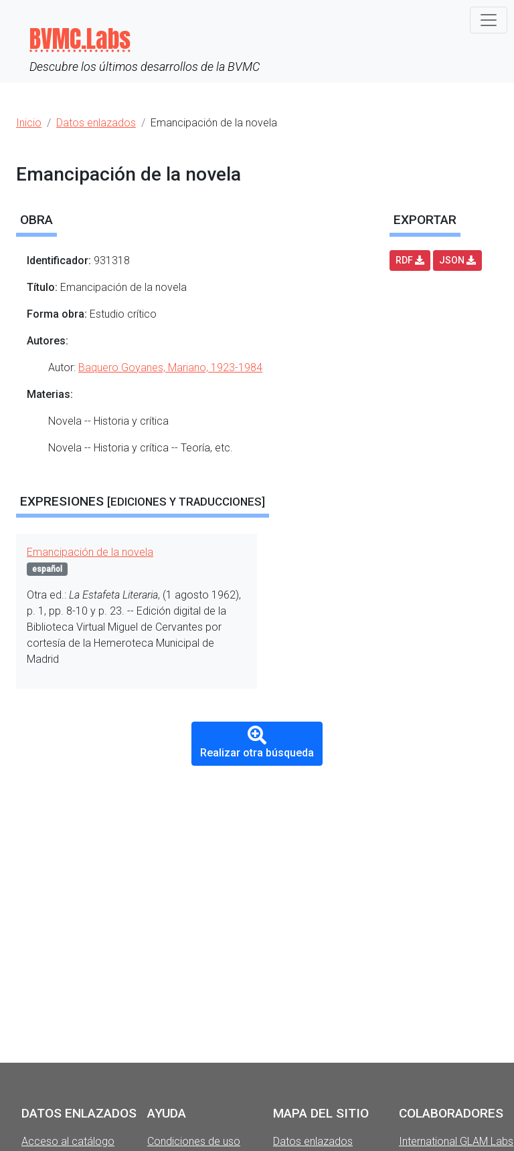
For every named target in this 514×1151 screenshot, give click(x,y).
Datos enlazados (313, 1141)
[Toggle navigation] (488, 20)
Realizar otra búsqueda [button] (257, 742)
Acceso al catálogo (67, 1141)
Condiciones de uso (193, 1141)
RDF (410, 260)
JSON (457, 260)
